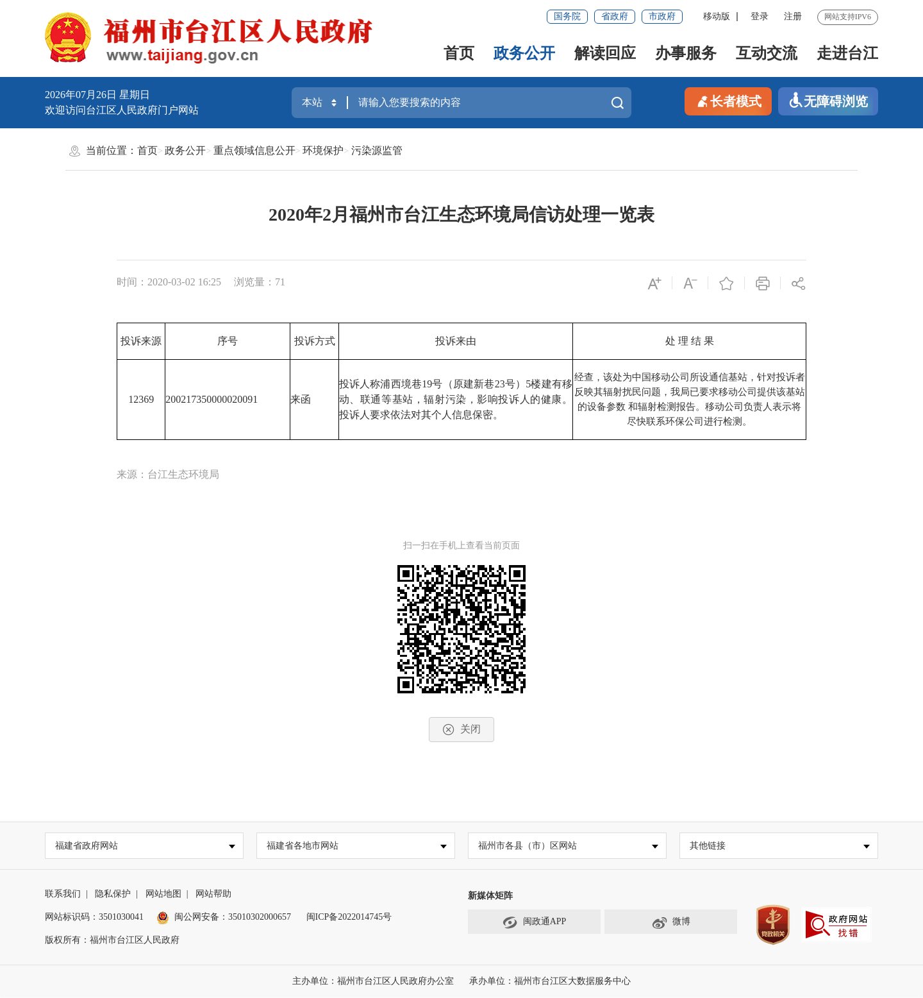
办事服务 (686, 53)
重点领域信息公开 (254, 150)
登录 (760, 16)
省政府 (614, 16)
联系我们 (63, 894)
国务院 (567, 16)
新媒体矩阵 (490, 896)
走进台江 (847, 53)
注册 (793, 16)
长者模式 (728, 100)
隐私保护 (113, 894)
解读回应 (605, 53)
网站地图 (163, 894)
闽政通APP (535, 923)
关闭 (461, 729)
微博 (670, 923)
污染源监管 (377, 150)
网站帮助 (213, 894)
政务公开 (524, 53)
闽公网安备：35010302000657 (232, 917)
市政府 (662, 16)
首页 (459, 53)
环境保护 (323, 150)
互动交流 (766, 53)
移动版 (716, 16)
